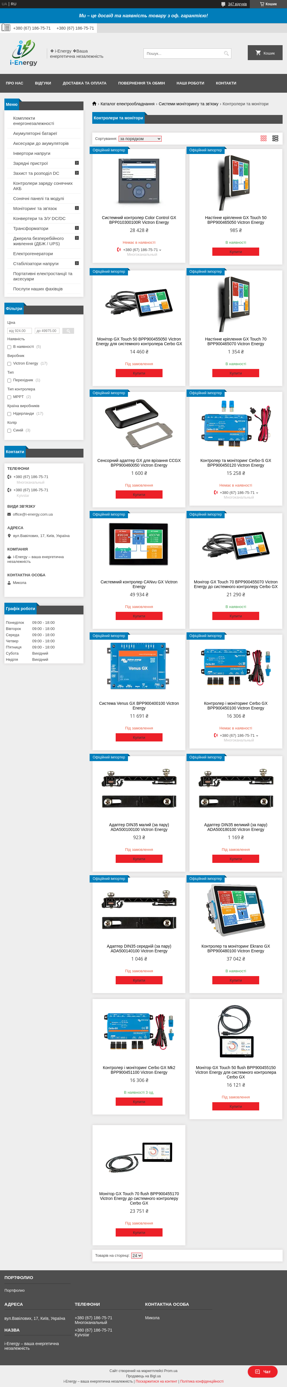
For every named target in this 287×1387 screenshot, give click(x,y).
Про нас (14, 83)
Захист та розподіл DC (36, 173)
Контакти (226, 83)
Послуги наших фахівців (38, 288)
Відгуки (43, 83)
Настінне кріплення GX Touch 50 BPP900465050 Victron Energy (235, 220)
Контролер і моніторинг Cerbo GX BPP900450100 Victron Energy (236, 705)
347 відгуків (237, 4)
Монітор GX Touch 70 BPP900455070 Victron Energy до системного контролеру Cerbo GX (236, 584)
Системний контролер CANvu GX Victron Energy (139, 584)
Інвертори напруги (31, 153)
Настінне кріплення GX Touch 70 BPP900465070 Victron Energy (235, 341)
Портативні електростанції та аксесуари (42, 276)
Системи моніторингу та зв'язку (188, 103)
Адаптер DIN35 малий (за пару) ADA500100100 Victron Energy (139, 827)
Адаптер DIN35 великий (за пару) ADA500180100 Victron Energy (235, 827)
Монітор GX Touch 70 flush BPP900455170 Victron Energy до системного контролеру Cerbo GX (139, 1198)
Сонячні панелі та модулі (38, 198)
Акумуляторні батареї (35, 133)
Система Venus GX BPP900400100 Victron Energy (139, 705)
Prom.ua (170, 1371)
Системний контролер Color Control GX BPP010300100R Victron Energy (139, 220)
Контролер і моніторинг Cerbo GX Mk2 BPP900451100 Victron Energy (139, 1070)
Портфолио (14, 1290)
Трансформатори (30, 228)
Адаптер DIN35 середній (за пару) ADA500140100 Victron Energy (139, 948)
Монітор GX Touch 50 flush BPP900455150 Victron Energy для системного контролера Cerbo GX (235, 1072)
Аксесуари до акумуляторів (41, 143)
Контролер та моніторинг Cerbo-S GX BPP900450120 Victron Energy (235, 463)
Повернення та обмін (141, 83)
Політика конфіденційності (201, 1381)
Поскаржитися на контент (156, 1381)
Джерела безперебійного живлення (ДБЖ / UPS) (38, 241)
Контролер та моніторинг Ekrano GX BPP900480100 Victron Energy (235, 948)
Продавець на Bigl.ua (143, 1376)
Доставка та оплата (84, 83)
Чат (263, 1371)
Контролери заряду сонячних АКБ (43, 186)
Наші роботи (190, 83)
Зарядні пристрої (30, 163)
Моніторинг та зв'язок (35, 208)
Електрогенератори (33, 253)
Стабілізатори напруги (36, 263)
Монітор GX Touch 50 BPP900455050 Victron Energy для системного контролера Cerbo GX (139, 341)
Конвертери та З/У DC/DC (39, 218)
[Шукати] (226, 53)
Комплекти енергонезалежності (33, 121)
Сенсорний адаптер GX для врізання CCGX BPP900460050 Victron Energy (139, 463)
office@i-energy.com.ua (33, 514)
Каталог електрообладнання (127, 103)
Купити (236, 252)
